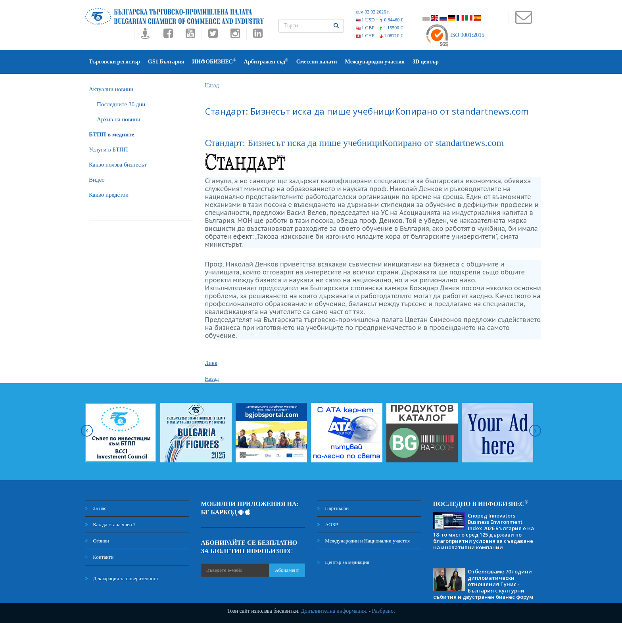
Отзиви (97, 541)
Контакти (99, 557)
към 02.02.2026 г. (373, 12)
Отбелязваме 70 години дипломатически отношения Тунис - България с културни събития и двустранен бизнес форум (483, 584)
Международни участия (375, 62)
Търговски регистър (114, 62)
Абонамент (287, 570)
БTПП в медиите (111, 134)
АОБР (327, 524)
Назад (212, 85)
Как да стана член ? (110, 524)
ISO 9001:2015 (454, 35)
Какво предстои (109, 195)
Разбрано (383, 611)
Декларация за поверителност (121, 578)
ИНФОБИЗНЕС (214, 61)
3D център (426, 62)
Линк (211, 363)
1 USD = (379, 20)
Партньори (333, 508)
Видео (97, 179)
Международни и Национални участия (363, 541)
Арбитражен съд (266, 61)
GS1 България (166, 62)
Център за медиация (343, 562)
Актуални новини (111, 89)
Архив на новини (118, 119)
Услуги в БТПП (108, 149)
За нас (95, 508)
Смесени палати (316, 62)
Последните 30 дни (121, 104)
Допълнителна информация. (334, 611)
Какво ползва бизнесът (118, 164)
